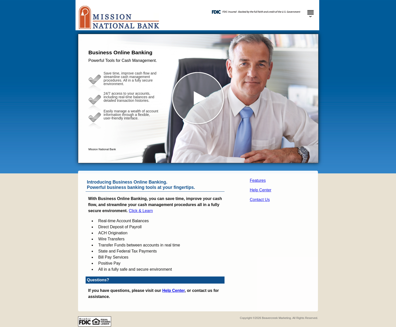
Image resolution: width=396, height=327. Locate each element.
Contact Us (260, 199)
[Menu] (310, 10)
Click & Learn (141, 211)
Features (258, 180)
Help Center (260, 190)
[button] (198, 98)
